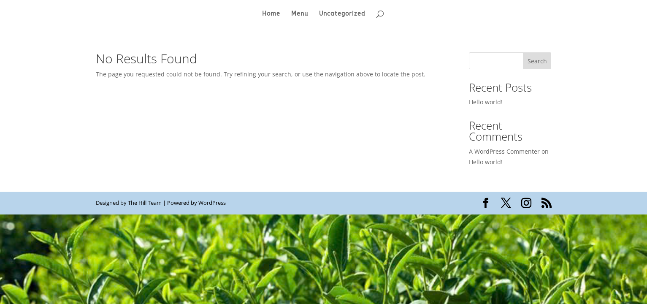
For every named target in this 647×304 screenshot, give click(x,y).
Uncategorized (342, 14)
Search (537, 61)
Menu (299, 14)
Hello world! (486, 102)
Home (271, 14)
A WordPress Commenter (504, 151)
